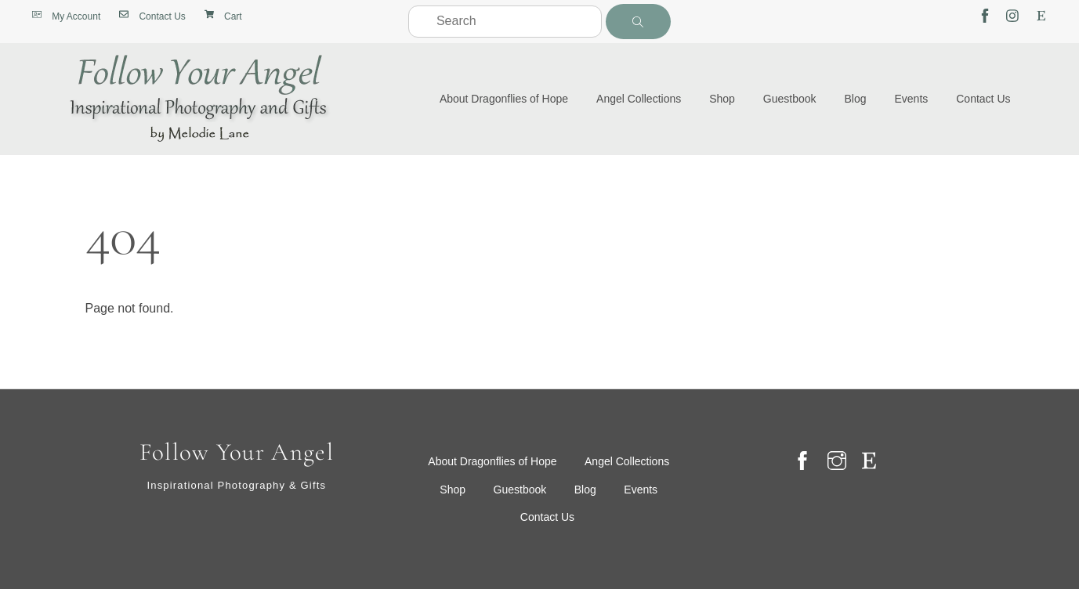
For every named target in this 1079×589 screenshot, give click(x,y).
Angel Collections (638, 98)
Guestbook (789, 98)
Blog (856, 98)
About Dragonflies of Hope (504, 98)
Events (911, 98)
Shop (722, 98)
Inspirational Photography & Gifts (236, 485)
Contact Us (983, 98)
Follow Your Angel (236, 452)
